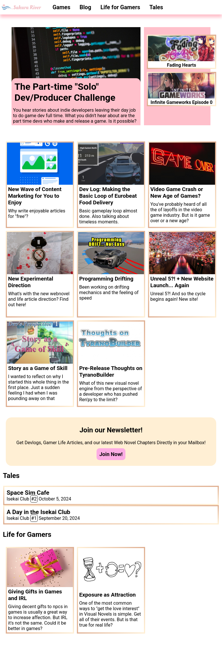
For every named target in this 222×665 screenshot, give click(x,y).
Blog (85, 7)
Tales (156, 7)
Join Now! (111, 454)
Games (62, 7)
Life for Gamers (120, 7)
